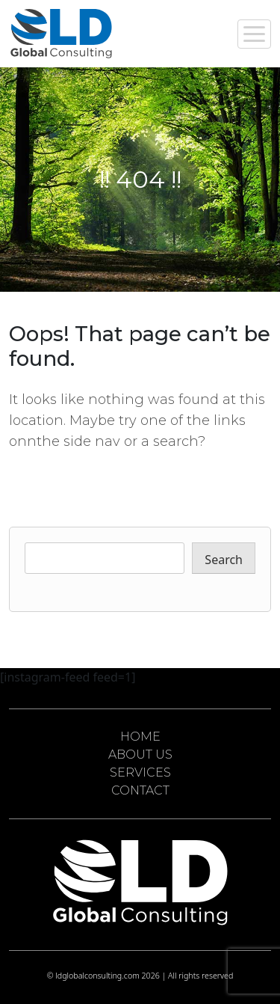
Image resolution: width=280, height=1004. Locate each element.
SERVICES (140, 772)
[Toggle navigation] (254, 34)
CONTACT (140, 790)
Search (224, 559)
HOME (140, 736)
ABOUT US (140, 754)
